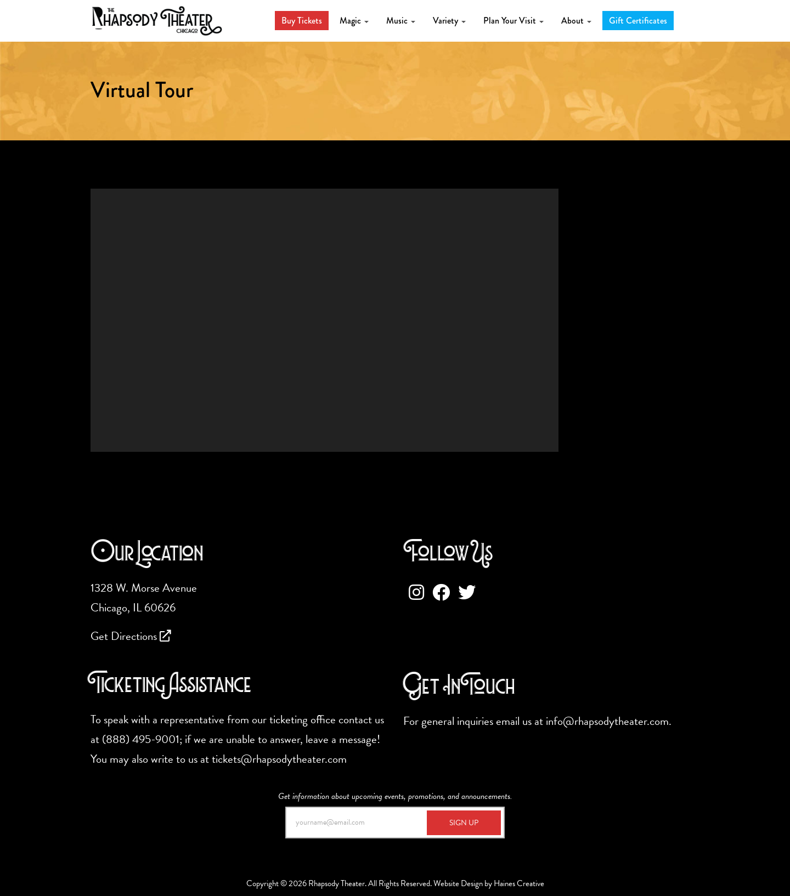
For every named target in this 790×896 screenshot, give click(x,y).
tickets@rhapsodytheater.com (279, 759)
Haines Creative (519, 883)
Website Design (458, 883)
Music (400, 20)
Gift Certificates (638, 20)
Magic (354, 20)
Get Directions (131, 636)
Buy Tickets (301, 20)
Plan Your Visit (513, 20)
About (576, 20)
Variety (449, 20)
